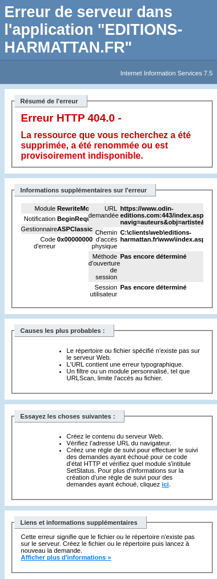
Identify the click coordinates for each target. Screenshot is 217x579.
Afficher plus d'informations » (66, 557)
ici (165, 484)
